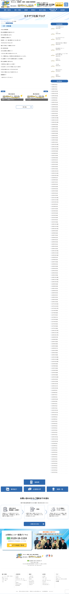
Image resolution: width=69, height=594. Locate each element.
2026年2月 (54, 84)
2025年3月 (54, 108)
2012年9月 (54, 440)
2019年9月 (54, 254)
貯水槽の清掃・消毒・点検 (19, 576)
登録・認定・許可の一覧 (46, 577)
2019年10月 (54, 252)
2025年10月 (54, 93)
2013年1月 (54, 431)
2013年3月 (54, 427)
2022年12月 (54, 168)
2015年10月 (54, 358)
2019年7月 (54, 259)
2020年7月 (54, 232)
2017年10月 (54, 305)
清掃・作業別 (17, 7)
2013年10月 (54, 412)
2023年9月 (54, 148)
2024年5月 (54, 130)
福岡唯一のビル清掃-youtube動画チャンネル (61, 577)
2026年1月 (54, 86)
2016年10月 (54, 332)
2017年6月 (54, 314)
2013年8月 (54, 416)
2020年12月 (54, 221)
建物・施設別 (7, 7)
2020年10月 (54, 225)
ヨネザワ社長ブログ (7, 18)
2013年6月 (54, 420)
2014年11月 (54, 383)
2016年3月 (54, 347)
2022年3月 (54, 188)
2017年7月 (54, 312)
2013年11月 (54, 409)
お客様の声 (34, 486)
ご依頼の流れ (31, 573)
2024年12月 (54, 115)
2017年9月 (54, 307)
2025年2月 (54, 110)
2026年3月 (54, 81)
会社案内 (62, 7)
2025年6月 (54, 101)
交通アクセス (44, 574)
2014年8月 (54, 389)
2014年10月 (54, 385)
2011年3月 (54, 465)
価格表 (26, 7)
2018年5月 (54, 290)
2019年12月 (54, 248)
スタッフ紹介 (44, 576)
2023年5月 (54, 157)
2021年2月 (54, 217)
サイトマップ (51, 588)
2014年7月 (54, 392)
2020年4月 (54, 239)
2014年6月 (54, 394)
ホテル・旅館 (4, 577)
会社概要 (43, 573)
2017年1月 (54, 325)
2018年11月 (54, 276)
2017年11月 (54, 303)
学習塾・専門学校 (5, 576)
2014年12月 (54, 380)
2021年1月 (54, 219)
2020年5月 (54, 236)
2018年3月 (54, 294)
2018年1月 (54, 299)
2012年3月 (54, 454)
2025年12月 (54, 88)
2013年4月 (54, 425)
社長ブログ (58, 573)
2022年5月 (54, 183)
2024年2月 (54, 137)
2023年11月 (54, 143)
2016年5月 (54, 343)
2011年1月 (54, 469)
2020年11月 (54, 223)
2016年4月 (54, 345)
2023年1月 (54, 166)
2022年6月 (54, 181)
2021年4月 (54, 212)
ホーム (2, 18)
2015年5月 (54, 369)
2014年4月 (54, 398)
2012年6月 (54, 447)
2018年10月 (54, 279)
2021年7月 (54, 206)
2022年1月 (54, 192)
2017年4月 (54, 318)
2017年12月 (54, 301)
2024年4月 (54, 132)
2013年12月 (54, 407)
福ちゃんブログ (58, 574)
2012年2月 (54, 456)
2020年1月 (54, 245)
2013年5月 (54, 423)
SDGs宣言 (44, 579)
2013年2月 (54, 429)
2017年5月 (54, 316)
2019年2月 (54, 270)
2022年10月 (54, 172)
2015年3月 (54, 374)
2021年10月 (54, 199)
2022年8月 (54, 177)
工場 (2, 579)
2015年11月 (54, 356)
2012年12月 (54, 434)
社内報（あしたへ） (45, 580)
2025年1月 (54, 112)
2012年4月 (54, 451)
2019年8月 (54, 256)
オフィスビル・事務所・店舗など (7, 573)
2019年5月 (54, 263)
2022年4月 (54, 186)
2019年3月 (54, 268)
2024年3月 (54, 135)
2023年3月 (54, 161)
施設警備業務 (17, 582)
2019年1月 (54, 272)
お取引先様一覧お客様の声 (53, 7)
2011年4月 (54, 462)
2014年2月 (54, 403)
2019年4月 (54, 265)
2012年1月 (54, 458)
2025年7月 (54, 99)
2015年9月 (54, 361)
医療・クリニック (5, 574)
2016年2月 (54, 349)
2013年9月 (54, 414)
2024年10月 (54, 119)
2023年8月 (54, 150)
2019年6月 (54, 261)
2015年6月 (54, 367)
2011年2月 (54, 467)
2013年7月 (54, 418)
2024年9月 (54, 121)
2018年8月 (54, 283)
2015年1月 (54, 378)
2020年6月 (54, 234)
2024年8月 (54, 124)
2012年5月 (54, 449)
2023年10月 (54, 146)
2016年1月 (54, 352)
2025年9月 (54, 95)
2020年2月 (54, 243)
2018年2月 (54, 296)
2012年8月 (54, 443)
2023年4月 (54, 159)
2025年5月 (54, 104)
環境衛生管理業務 (18, 581)
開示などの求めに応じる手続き (24, 588)
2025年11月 (54, 90)
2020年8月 (54, 230)
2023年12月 (54, 141)
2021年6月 (54, 208)
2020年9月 (54, 228)
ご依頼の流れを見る (34, 521)
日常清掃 (16, 573)
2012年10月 (54, 438)
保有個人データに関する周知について (35, 588)
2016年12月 (54, 327)
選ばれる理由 (42, 7)
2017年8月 (54, 310)
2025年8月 (54, 97)
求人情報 (57, 578)
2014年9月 (54, 387)
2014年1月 (54, 405)
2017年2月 (54, 323)
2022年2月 (54, 190)
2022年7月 (54, 179)
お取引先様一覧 (31, 580)
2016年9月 (54, 334)
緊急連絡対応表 (31, 579)
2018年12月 (54, 274)
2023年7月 (54, 152)
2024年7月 (54, 126)
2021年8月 (54, 203)
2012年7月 (54, 445)
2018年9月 (54, 281)
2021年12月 (54, 194)
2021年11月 (54, 197)
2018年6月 (54, 287)
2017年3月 (54, 321)
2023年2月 (54, 163)
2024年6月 (54, 128)
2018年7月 (54, 285)
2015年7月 (54, 365)
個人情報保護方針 (45, 588)
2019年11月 (54, 250)
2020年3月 (54, 241)
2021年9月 (54, 201)
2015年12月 (54, 354)
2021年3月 (54, 214)
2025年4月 (54, 106)
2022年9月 (54, 174)
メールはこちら (16, 543)
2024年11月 (54, 117)
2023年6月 (54, 155)
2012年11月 (54, 436)
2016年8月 (54, 336)
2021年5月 (54, 210)
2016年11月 (54, 330)
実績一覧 (57, 486)
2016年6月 (54, 341)
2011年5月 (54, 460)
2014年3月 (54, 400)
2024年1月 (54, 139)
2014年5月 (54, 396)
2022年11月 (54, 170)
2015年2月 (54, 376)
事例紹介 (33, 7)
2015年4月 (54, 372)
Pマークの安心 (31, 577)
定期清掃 (16, 574)
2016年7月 (54, 338)
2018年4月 (54, 292)
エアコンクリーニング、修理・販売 (20, 578)
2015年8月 (54, 363)
